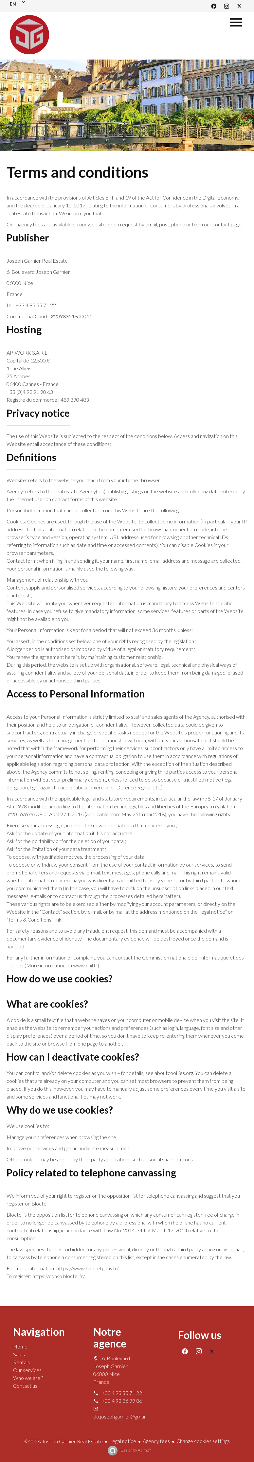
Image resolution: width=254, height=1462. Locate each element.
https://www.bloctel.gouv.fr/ (87, 1268)
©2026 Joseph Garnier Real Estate (63, 1441)
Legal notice (122, 1441)
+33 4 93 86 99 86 (122, 1401)
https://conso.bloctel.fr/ (58, 1276)
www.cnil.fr (85, 965)
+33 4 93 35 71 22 (122, 1393)
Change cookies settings (203, 1441)
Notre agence (109, 1337)
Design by (136, 1450)
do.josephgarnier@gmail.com (125, 1416)
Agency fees (156, 1441)
